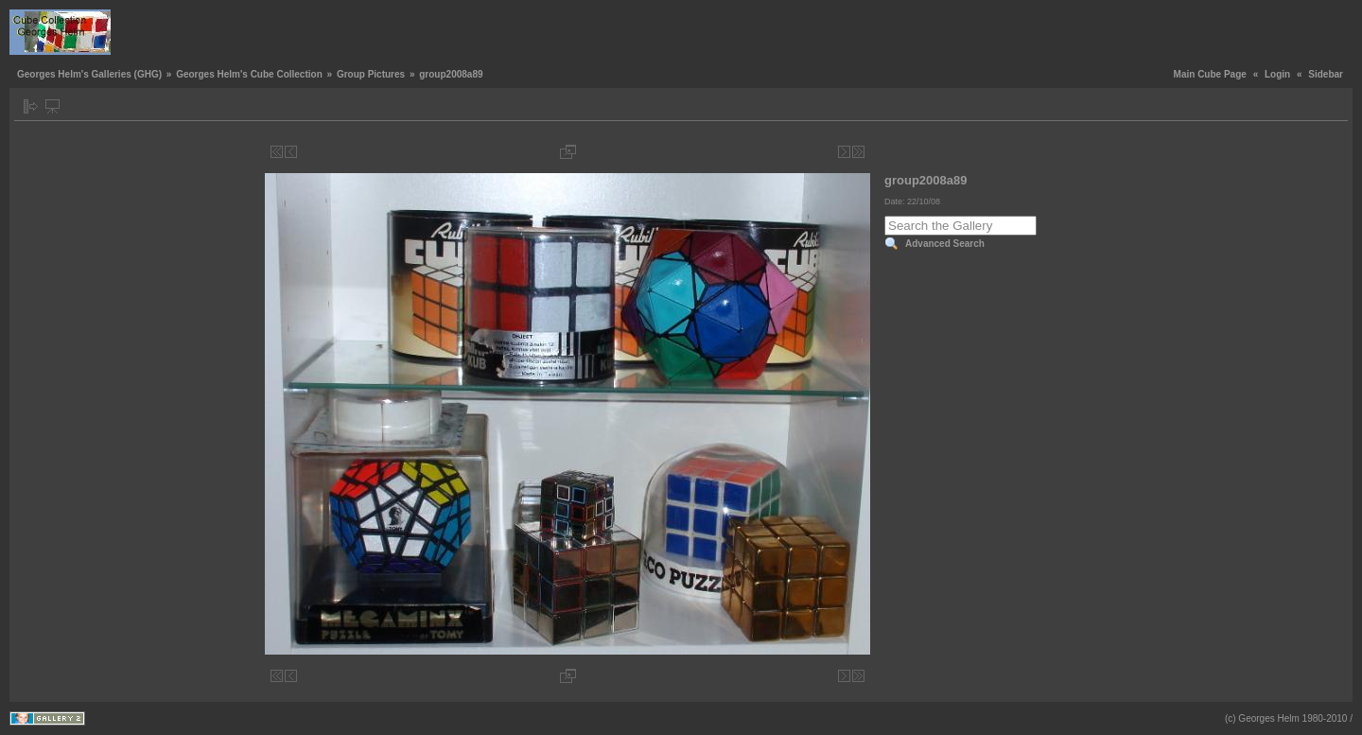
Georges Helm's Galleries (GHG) (89, 74)
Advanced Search (945, 243)
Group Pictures (371, 74)
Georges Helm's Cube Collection (249, 74)
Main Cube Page (1210, 74)
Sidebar (1325, 74)
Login (1277, 74)
